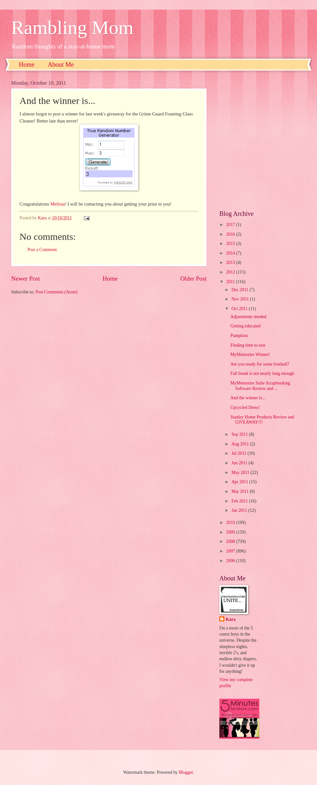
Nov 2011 (241, 299)
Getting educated (245, 326)
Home (27, 64)
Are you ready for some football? (259, 364)
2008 (231, 541)
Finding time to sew (247, 345)
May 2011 (241, 472)
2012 (231, 272)
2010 (231, 522)
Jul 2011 (240, 453)
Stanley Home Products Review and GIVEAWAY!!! (262, 420)
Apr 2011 (240, 481)
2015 (231, 243)
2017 (231, 224)
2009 (231, 532)
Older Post (193, 278)
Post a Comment (42, 249)
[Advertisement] (65, 140)
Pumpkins (239, 335)
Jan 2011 (240, 510)
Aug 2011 (241, 444)
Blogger (186, 772)
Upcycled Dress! (245, 407)
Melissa (57, 204)
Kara (231, 619)
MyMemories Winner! (250, 354)
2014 (231, 253)
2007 (231, 551)
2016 (231, 234)
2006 (231, 560)
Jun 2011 (240, 462)
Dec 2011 (240, 289)
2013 (231, 262)
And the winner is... (247, 397)
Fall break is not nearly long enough (262, 373)
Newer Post (25, 278)
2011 (231, 281)
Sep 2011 (240, 434)
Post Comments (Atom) (56, 292)
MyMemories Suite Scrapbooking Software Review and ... (260, 386)
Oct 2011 (240, 308)
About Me (61, 64)
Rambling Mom (72, 27)
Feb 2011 (240, 501)
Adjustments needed (248, 316)
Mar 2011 (241, 491)
